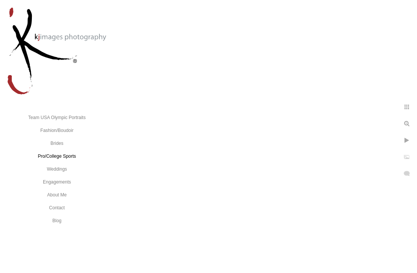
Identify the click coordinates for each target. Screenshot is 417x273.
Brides (56, 143)
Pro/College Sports (57, 156)
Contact (57, 207)
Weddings (57, 169)
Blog (56, 220)
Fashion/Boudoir (56, 130)
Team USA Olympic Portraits (56, 117)
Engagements (57, 182)
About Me (56, 195)
